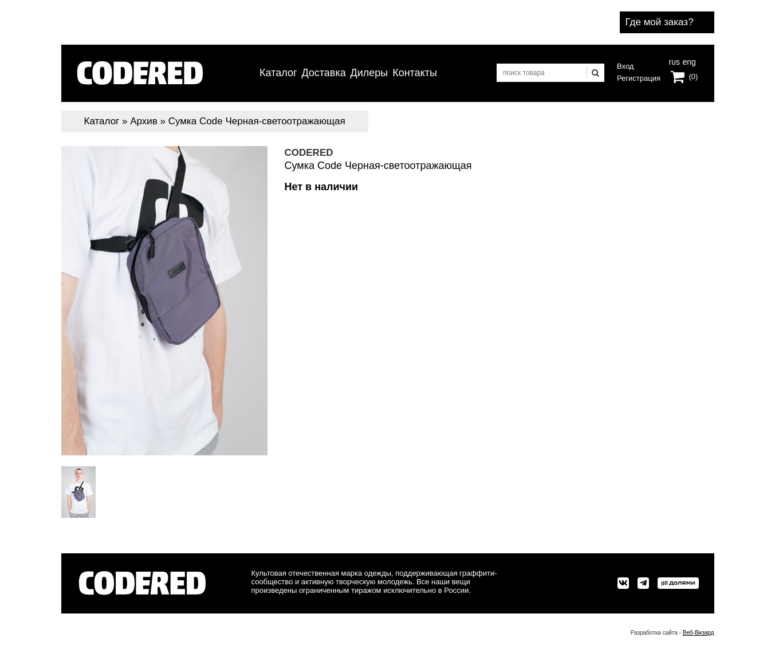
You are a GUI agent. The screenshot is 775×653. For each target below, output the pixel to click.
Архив (144, 121)
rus (674, 60)
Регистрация (638, 78)
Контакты (414, 72)
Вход (625, 66)
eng (688, 60)
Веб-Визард (698, 633)
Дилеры (369, 72)
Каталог (278, 72)
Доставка (323, 72)
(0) (693, 76)
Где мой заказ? (659, 22)
